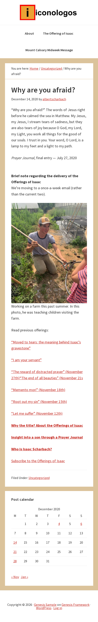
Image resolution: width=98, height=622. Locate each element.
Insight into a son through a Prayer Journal (47, 437)
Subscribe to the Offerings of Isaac (38, 460)
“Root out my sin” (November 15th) (39, 401)
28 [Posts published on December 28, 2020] (15, 561)
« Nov (15, 577)
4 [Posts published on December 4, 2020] (59, 524)
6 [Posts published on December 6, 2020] (81, 524)
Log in (57, 608)
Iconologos (49, 12)
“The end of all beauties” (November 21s (51, 378)
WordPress (44, 608)
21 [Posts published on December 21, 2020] (15, 552)
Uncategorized (39, 478)
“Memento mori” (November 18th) (38, 389)
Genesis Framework (75, 605)
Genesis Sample (45, 605)
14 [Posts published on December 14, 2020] (15, 542)
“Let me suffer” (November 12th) (37, 413)
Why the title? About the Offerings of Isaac (47, 425)
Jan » (24, 577)
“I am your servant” (26, 360)
